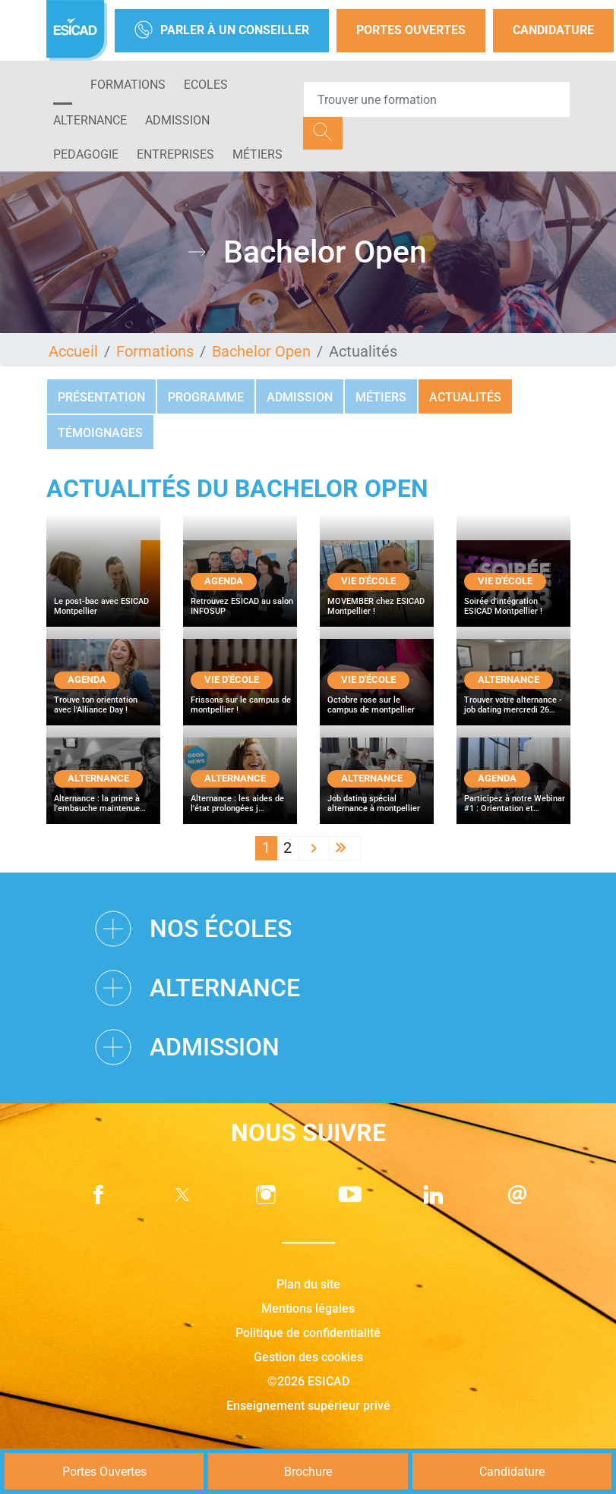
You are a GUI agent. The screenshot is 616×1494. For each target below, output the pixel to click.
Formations (128, 84)
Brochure (308, 1471)
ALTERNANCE (90, 120)
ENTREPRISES (175, 154)
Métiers (257, 154)
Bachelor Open (261, 351)
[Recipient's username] (437, 99)
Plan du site (308, 1284)
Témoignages (100, 433)
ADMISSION (177, 120)
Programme (206, 397)
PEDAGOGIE (85, 154)
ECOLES (206, 84)
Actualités (465, 397)
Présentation (101, 397)
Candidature (553, 30)
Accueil (73, 351)
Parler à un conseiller (221, 30)
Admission (300, 397)
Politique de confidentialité (308, 1333)
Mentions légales (308, 1308)
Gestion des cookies (308, 1357)
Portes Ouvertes (411, 30)
